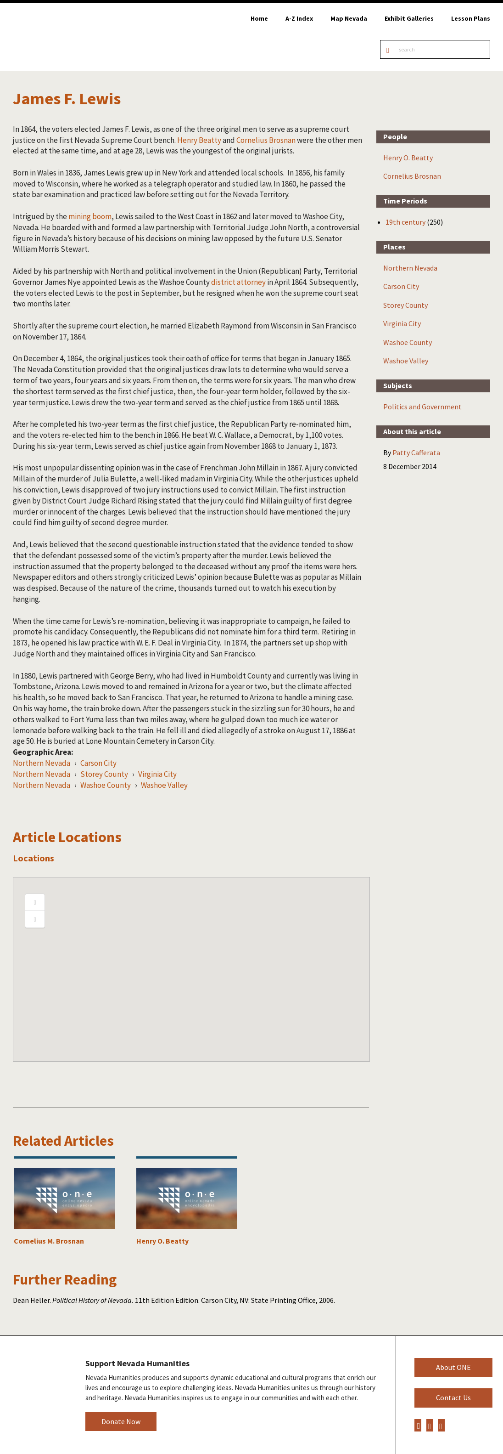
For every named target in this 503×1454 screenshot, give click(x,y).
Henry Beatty (199, 140)
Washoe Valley (164, 785)
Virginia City (157, 774)
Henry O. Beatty (408, 157)
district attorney (238, 282)
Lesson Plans (470, 18)
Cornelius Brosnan (266, 140)
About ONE (453, 1367)
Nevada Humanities (35, 1394)
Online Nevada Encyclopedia (55, 37)
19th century (405, 221)
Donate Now (120, 1421)
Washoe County (105, 785)
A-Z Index (299, 18)
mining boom (90, 216)
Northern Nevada (41, 763)
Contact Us (453, 1397)
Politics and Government (422, 406)
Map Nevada (348, 18)
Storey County (104, 774)
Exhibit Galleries (409, 18)
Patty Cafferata (416, 452)
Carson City (98, 763)
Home (259, 18)
